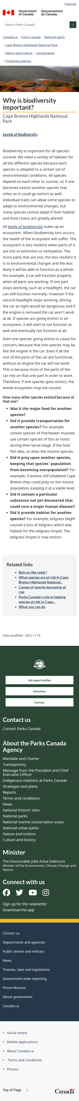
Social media (17, 1033)
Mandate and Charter (21, 758)
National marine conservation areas (33, 821)
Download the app (18, 909)
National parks (54, 37)
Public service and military (23, 951)
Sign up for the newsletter (25, 903)
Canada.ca (10, 37)
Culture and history (19, 839)
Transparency (14, 764)
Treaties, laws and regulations (26, 969)
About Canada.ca (20, 1051)
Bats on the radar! (33, 572)
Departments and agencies (24, 942)
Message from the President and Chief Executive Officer (35, 772)
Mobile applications (22, 1042)
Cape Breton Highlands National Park (31, 45)
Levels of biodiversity (20, 134)
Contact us (11, 933)
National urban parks (21, 827)
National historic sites (21, 810)
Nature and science (18, 53)
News (7, 804)
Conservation (45, 53)
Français (70, 4)
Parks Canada (31, 37)
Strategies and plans (20, 786)
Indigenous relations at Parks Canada (35, 780)
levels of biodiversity (25, 226)
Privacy (12, 1069)
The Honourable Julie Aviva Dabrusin (39, 865)
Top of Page (15, 1090)
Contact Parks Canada (22, 728)
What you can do (32, 607)
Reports (9, 792)
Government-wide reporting (25, 978)
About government (18, 997)
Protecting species (18, 61)
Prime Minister (14, 987)
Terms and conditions (21, 798)
